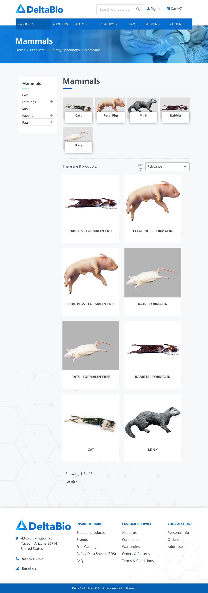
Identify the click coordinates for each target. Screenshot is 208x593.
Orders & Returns (136, 553)
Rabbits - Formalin (153, 376)
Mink (25, 109)
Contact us (130, 539)
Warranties (131, 546)
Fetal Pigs (29, 102)
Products (25, 24)
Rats (25, 122)
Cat (91, 449)
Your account (180, 524)
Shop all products (90, 532)
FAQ (132, 24)
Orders (173, 539)
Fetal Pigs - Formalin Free (90, 303)
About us (60, 24)
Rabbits (27, 115)
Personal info (178, 532)
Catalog (80, 24)
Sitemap (130, 588)
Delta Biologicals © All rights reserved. (97, 588)
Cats (25, 95)
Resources (108, 24)
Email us (29, 568)
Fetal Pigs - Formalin (153, 231)
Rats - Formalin (153, 303)
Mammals (31, 83)
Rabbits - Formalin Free (90, 231)
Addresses (176, 546)
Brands (82, 539)
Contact (177, 24)
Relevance (167, 166)
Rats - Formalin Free (90, 376)
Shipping (152, 24)
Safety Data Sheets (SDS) (96, 553)
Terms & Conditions (138, 560)
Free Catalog (86, 546)
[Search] (120, 9)
